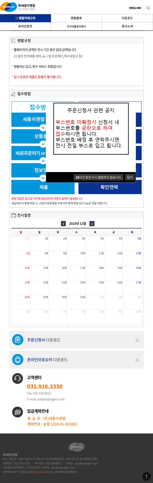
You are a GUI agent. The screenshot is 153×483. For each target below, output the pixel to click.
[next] (91, 223)
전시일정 (24, 215)
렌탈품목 (76, 18)
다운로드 (127, 18)
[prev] (63, 223)
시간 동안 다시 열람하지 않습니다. (99, 177)
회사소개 (127, 26)
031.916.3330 (45, 386)
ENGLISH (135, 8)
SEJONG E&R (41, 472)
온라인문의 (25, 26)
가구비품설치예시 (76, 26)
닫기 (130, 177)
